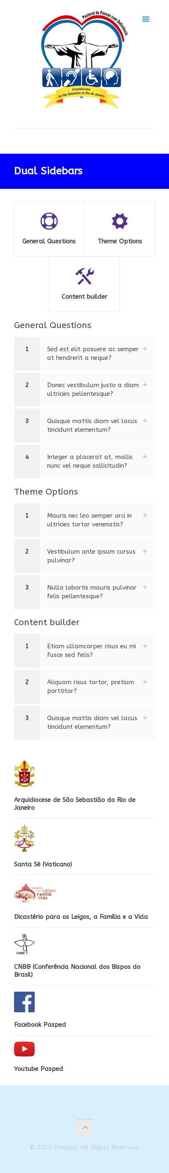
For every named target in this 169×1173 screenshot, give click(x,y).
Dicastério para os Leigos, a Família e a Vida (81, 917)
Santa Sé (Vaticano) (43, 864)
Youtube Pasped (38, 1069)
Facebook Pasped (40, 1024)
